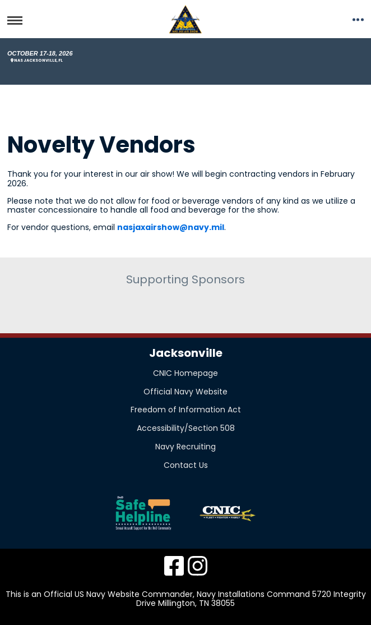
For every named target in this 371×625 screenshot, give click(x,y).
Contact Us (186, 465)
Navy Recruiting (185, 446)
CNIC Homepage (185, 373)
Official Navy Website (185, 391)
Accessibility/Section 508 (186, 428)
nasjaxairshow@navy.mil (170, 227)
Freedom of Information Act (186, 409)
